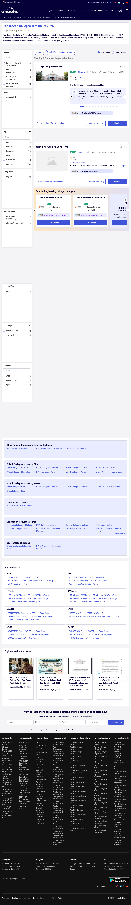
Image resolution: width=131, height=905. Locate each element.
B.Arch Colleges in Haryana (47, 487)
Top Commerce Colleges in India (58, 755)
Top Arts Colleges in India (58, 782)
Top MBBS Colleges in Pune (119, 837)
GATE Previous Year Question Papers (83, 584)
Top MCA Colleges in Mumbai (120, 777)
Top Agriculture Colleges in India (58, 798)
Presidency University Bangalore (40, 815)
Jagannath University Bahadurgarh (89, 197)
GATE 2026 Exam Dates (94, 577)
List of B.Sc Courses (23, 785)
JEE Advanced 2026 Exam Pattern (82, 599)
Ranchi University (39, 783)
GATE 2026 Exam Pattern (79, 581)
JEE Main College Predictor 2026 (7, 749)
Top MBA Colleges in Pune (120, 810)
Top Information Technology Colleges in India (58, 776)
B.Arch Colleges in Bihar (16, 491)
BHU (37, 767)
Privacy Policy (56, 898)
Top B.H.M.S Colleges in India (78, 797)
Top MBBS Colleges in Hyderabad (117, 831)
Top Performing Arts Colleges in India (58, 842)
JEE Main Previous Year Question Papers (24, 602)
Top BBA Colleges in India (77, 762)
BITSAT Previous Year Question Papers (23, 581)
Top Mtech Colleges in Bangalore (117, 767)
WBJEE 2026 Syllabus (40, 635)
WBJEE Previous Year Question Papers (23, 638)
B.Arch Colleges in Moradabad (18, 472)
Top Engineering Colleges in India (58, 743)
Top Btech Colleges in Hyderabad (100, 753)
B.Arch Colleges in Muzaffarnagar (109, 472)
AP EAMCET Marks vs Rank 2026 (7, 760)
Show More (118, 533)
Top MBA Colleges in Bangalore (120, 814)
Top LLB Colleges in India (77, 783)
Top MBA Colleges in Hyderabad (120, 805)
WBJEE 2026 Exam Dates (35, 631)
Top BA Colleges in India (78, 770)
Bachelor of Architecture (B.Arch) (19, 506)
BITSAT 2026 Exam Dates (35, 577)
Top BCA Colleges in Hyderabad (100, 776)
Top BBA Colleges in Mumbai (100, 794)
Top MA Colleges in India (76, 825)
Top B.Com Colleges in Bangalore (100, 831)
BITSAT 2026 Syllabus (49, 581)
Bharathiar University (39, 788)
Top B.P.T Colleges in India (77, 778)
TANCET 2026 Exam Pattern (80, 635)
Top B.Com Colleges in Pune (100, 827)
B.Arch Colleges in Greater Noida (49, 468)
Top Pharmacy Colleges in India (58, 812)
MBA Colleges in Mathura (46, 525)
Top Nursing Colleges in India (58, 793)
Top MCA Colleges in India (77, 806)
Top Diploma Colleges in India (58, 832)
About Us (5, 898)
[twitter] (123, 3)
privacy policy (94, 730)
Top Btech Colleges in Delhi (100, 743)
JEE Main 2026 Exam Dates (38, 595)
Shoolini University (39, 809)
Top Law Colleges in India (58, 807)
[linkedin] (119, 3)
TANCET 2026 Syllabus (103, 635)
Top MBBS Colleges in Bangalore (117, 842)
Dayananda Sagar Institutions (40, 821)
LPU (37, 742)
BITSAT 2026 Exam (15, 577)
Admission (59, 123)
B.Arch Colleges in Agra (45, 472)
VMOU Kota (40, 765)
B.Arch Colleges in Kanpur (76, 472)
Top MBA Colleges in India (77, 820)
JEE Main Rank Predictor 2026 (7, 770)
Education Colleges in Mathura (18, 529)
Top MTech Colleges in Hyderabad (117, 756)
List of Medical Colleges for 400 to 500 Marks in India (7, 792)
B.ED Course (23, 804)
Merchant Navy (24, 774)
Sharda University (39, 776)
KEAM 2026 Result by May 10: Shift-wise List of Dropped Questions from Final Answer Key (79, 681)
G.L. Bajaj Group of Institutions (49, 67)
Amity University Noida (41, 753)
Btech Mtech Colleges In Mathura (49, 448)
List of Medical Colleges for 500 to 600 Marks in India (7, 801)
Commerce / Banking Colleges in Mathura (49, 529)
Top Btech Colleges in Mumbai (100, 748)
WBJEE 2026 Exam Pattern (18, 635)
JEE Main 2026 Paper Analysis (7, 766)
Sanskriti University (39, 804)
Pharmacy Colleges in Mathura (78, 529)
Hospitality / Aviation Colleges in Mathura (108, 529)
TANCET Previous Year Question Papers (84, 638)
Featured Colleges (42, 738)
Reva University (41, 791)
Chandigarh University (23, 757)
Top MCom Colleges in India (78, 816)
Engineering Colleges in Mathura (19, 525)
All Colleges (103, 52)
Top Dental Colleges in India (58, 823)
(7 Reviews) (81, 72)
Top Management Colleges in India (58, 749)
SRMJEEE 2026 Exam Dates (38, 613)
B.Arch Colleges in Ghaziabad (77, 468)
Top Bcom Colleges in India (77, 757)
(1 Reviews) (81, 152)
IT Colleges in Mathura (104, 525)
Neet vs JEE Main (23, 807)
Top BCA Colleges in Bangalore (100, 785)
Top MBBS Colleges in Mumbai (117, 824)
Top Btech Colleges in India (77, 743)
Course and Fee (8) (44, 182)
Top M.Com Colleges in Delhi (119, 796)
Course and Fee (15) (45, 123)
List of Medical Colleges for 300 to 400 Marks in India (7, 784)
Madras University (39, 758)
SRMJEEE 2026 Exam (16, 613)
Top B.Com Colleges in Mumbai (100, 817)
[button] (125, 68)
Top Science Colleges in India (58, 764)
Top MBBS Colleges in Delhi (119, 819)
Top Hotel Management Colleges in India (58, 769)
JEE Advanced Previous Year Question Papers (87, 602)
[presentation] (71, 97)
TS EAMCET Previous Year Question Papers (24, 799)
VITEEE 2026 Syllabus (77, 616)
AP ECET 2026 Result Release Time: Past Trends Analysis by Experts (20, 680)
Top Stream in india (59, 738)
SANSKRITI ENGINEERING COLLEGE (52, 147)
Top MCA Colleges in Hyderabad (120, 782)
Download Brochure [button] (96, 123)
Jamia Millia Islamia (40, 771)
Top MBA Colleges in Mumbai (120, 800)
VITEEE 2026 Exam (76, 613)
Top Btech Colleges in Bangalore (100, 762)
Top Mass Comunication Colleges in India (58, 787)
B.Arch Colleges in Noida (105, 468)
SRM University (41, 762)
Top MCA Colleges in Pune (120, 786)
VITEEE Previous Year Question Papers (104, 616)
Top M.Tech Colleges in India (78, 802)
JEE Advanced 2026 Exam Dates (105, 595)
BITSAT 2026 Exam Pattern (18, 584)
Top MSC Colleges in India (77, 811)
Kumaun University (39, 795)
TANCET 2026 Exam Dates (98, 631)
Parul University (41, 745)
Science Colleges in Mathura (77, 525)
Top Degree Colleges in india (80, 738)
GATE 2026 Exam (76, 577)
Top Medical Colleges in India (58, 759)
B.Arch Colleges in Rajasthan (77, 487)
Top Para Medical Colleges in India (58, 817)
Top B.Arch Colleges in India (78, 766)
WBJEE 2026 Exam (15, 631)
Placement (58, 182)
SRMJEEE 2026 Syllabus (43, 616)
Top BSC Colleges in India (77, 753)
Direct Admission (119, 52)
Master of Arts (24, 742)
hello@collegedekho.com (12, 2)
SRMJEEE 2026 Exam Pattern (19, 616)
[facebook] (111, 3)
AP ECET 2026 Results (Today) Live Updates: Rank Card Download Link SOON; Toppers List (50, 681)
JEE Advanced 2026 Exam (79, 595)
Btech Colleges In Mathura (17, 448)
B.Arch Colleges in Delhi (16, 487)
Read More (123, 166)
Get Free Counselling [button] (96, 182)
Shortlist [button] (117, 123)
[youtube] (127, 3)
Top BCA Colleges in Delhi (100, 766)
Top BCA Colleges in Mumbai (100, 771)
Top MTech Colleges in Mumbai (117, 749)
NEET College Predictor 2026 (7, 808)
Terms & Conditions (40, 898)
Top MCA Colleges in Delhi (120, 772)
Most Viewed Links (25, 738)
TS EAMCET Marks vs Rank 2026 (24, 770)
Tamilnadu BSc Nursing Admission (7, 776)
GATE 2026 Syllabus (99, 581)
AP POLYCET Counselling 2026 (23, 763)
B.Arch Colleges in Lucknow (17, 468)
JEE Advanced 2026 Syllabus (109, 599)
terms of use (81, 730)
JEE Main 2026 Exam (16, 595)
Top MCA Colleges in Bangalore (120, 791)
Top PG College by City (121, 738)
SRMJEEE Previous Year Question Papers (24, 620)
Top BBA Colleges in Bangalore (100, 808)
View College (53, 223)
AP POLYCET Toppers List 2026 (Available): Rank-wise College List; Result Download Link (109, 681)
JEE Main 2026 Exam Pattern (19, 599)
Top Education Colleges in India (58, 827)
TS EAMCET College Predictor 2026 (24, 752)
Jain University (41, 779)
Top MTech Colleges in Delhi (119, 743)
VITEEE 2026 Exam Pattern (97, 613)
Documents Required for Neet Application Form (24, 791)
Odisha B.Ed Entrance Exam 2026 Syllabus (24, 779)
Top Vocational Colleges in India (58, 837)
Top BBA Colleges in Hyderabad (100, 799)
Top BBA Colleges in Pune (100, 804)
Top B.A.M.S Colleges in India (78, 792)
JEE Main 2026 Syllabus (42, 599)
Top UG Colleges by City (102, 738)
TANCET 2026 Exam (77, 631)
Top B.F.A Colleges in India (77, 788)
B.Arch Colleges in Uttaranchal (108, 487)
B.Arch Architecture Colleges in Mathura (19, 547)
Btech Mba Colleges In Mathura (78, 448)
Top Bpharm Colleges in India (78, 774)
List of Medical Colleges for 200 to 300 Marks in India (7, 814)
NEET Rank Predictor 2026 (7, 755)
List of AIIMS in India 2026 (7, 743)
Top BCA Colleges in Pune (100, 780)
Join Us (27, 898)
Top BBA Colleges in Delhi (100, 790)
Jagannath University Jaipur (49, 197)
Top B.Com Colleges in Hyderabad (100, 822)
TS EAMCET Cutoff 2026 (23, 746)
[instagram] (115, 3)
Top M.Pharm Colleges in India (78, 829)
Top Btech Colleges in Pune (100, 757)
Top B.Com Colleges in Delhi (100, 813)
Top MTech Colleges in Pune (119, 761)
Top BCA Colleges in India (77, 748)
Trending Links (7, 738)
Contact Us (16, 898)
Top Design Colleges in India (58, 802)
